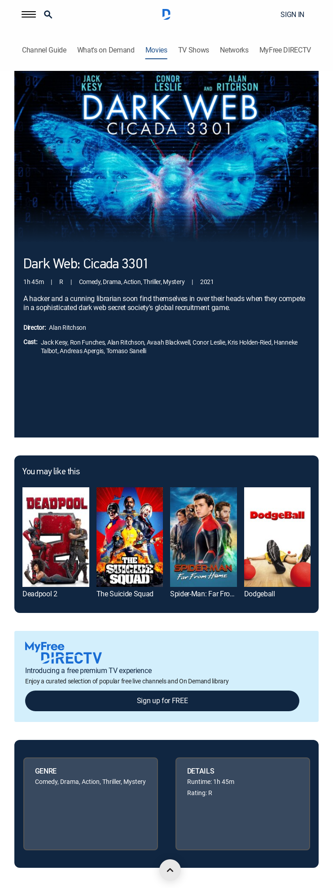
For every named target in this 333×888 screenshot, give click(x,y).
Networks (234, 50)
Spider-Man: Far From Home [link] (213, 594)
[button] (29, 14)
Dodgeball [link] (259, 594)
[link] (55, 537)
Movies (156, 50)
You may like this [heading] (50, 472)
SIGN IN (292, 14)
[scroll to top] (170, 870)
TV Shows (193, 50)
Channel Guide (44, 50)
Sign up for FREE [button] (162, 700)
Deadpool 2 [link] (39, 594)
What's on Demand (106, 50)
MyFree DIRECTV (285, 50)
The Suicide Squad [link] (125, 594)
